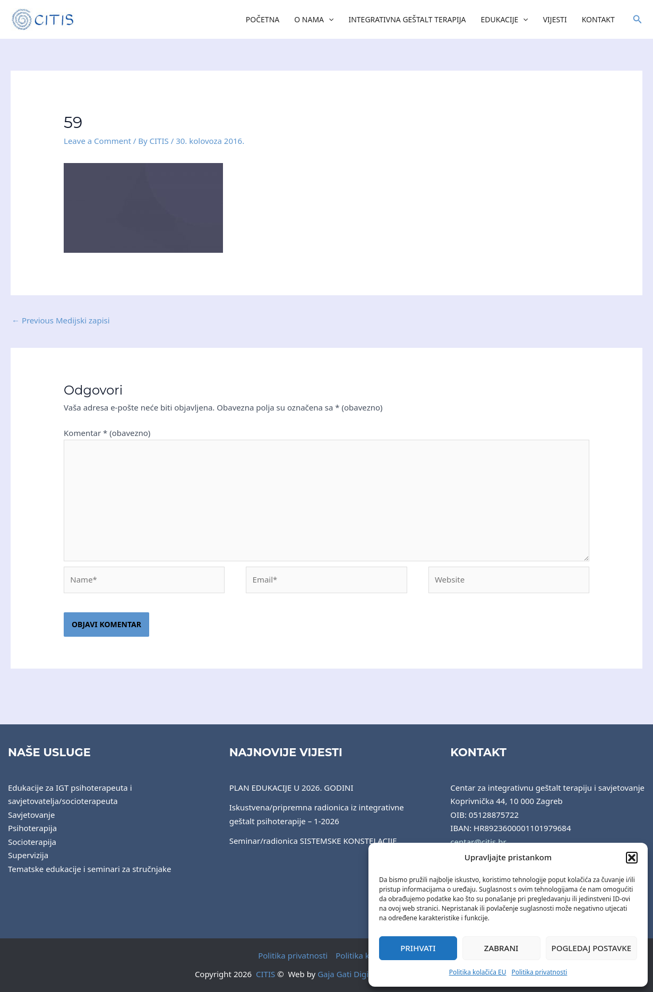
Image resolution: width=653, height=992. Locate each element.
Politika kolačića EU (477, 972)
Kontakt (598, 19)
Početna (262, 19)
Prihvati (417, 948)
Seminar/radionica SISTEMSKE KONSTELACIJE (313, 840)
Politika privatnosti (539, 972)
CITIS (265, 974)
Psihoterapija (32, 828)
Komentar (107, 432)
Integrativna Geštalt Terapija (407, 19)
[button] (631, 857)
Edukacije (504, 19)
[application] (328, 19)
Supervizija (28, 855)
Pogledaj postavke (592, 948)
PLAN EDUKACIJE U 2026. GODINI (291, 787)
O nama (313, 19)
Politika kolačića (365, 955)
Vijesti (555, 19)
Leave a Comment (97, 140)
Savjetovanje (31, 814)
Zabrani (501, 948)
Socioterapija (32, 841)
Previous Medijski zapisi (61, 320)
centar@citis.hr (478, 841)
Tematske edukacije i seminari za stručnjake (89, 868)
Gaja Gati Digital (347, 974)
